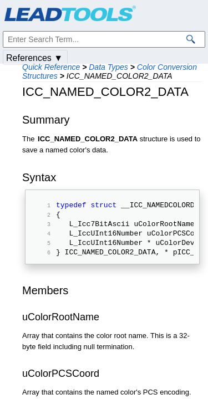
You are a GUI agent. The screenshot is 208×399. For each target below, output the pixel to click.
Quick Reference (51, 67)
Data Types (108, 67)
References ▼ (34, 58)
